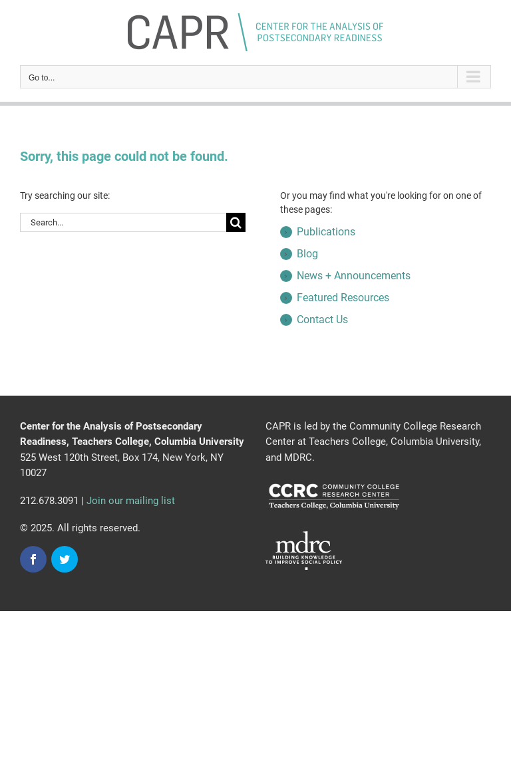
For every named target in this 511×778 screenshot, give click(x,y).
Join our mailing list (130, 501)
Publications (326, 231)
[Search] (236, 222)
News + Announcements (354, 275)
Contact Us (322, 319)
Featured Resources (343, 297)
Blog (307, 253)
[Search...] (123, 222)
